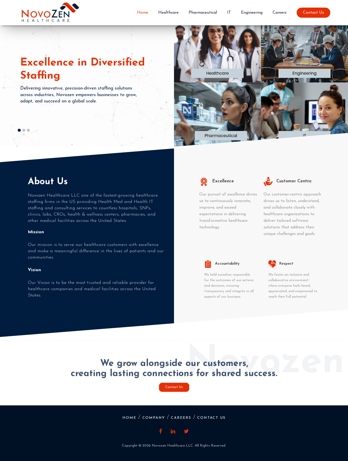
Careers (280, 13)
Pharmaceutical (203, 13)
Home (142, 13)
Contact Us (313, 13)
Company (153, 418)
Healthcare (168, 13)
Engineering (252, 13)
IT (229, 13)
